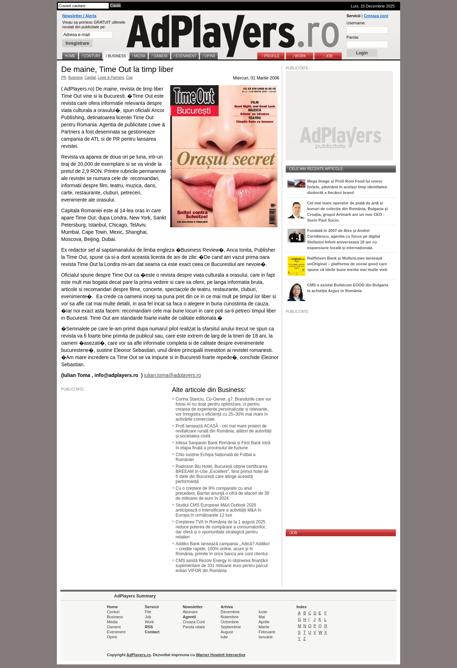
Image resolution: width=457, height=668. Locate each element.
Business (75, 77)
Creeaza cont (376, 16)
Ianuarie (266, 637)
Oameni (114, 627)
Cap (129, 77)
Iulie (224, 637)
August (227, 632)
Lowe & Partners (111, 77)
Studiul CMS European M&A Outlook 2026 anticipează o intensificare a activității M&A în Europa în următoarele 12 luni (218, 510)
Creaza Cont (194, 622)
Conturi (113, 612)
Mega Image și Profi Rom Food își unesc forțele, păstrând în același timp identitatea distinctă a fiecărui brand (347, 187)
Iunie (263, 612)
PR (63, 77)
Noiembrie (230, 617)
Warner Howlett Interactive (220, 655)
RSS (149, 627)
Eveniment (116, 632)
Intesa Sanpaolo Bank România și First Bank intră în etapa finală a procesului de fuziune (223, 445)
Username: (356, 23)
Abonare (190, 612)
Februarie (267, 632)
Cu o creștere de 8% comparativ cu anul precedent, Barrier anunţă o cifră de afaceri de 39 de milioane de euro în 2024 (222, 493)
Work (149, 622)
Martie (264, 627)
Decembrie (230, 612)
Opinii (112, 637)
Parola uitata (194, 627)
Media (112, 622)
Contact (152, 632)
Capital (90, 77)
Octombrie (230, 622)
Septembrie (231, 627)
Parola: (353, 37)
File (148, 612)
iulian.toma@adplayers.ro (172, 375)
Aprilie (264, 622)
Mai (262, 617)
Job (148, 617)
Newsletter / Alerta (79, 16)
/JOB (293, 533)
